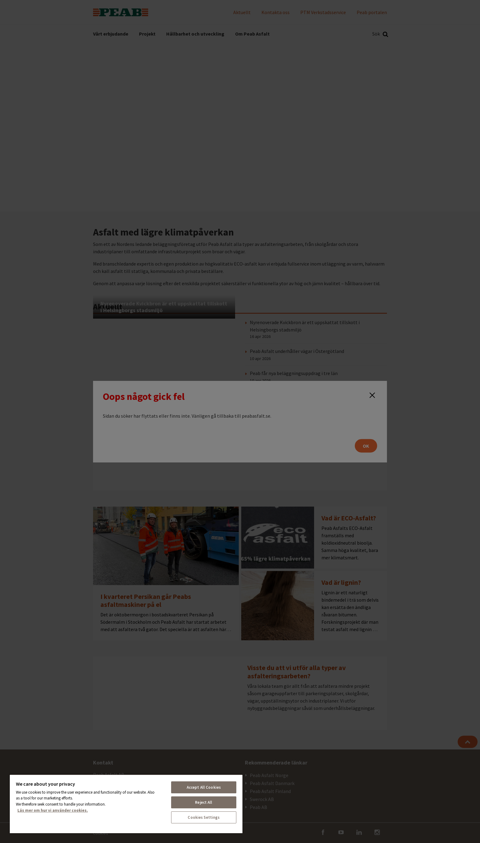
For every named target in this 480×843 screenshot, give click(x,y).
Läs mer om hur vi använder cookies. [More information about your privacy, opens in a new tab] (52, 810)
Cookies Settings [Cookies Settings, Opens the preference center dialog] (203, 817)
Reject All (203, 802)
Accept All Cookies (204, 787)
